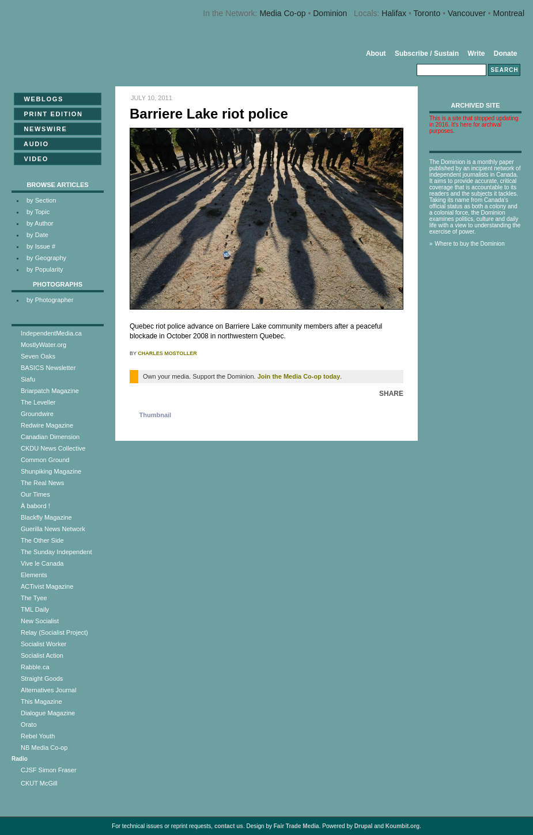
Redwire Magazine (47, 425)
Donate (505, 53)
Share (391, 394)
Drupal (363, 826)
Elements (34, 574)
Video (32, 158)
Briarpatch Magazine (50, 390)
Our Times (35, 494)
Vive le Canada (42, 563)
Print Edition (50, 113)
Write (476, 53)
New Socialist (40, 620)
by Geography (46, 257)
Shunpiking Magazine (51, 471)
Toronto (427, 13)
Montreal (508, 13)
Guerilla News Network (53, 528)
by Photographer (50, 299)
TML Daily (35, 609)
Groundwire (37, 413)
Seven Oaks (38, 356)
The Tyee (34, 597)
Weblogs (40, 99)
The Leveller (38, 402)
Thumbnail (155, 414)
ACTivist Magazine (47, 586)
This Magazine (41, 701)
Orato (29, 724)
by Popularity (45, 269)
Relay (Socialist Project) (54, 632)
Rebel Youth (38, 736)
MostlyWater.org (43, 344)
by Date (37, 234)
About (376, 53)
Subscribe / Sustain (427, 53)
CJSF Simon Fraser (49, 770)
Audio (33, 143)
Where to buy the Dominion (470, 244)
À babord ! (35, 505)
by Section (41, 200)
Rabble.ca (35, 667)
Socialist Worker (43, 643)
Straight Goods (42, 678)
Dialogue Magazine (48, 713)
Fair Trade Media (296, 826)
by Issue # (41, 246)
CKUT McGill (39, 783)
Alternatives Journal (49, 690)
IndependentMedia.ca (51, 333)
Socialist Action (42, 655)
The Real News (42, 482)
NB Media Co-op (44, 747)
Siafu (28, 379)
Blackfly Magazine (46, 517)
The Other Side (42, 540)
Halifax (393, 13)
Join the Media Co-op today (299, 376)
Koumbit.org (402, 826)
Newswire (42, 128)
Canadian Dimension (50, 436)
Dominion (330, 13)
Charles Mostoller (167, 353)
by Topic (38, 211)
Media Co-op (282, 13)
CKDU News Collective (53, 448)
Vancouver (467, 13)
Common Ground (45, 459)
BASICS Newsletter (48, 367)
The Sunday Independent (56, 551)
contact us (228, 826)
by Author (40, 223)
